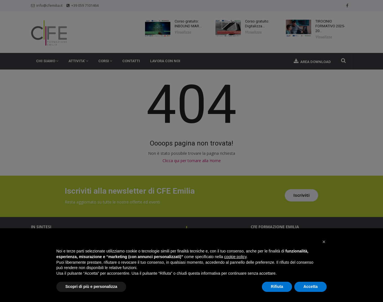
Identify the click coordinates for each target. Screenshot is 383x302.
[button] (323, 241)
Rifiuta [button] (277, 286)
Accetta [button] (310, 286)
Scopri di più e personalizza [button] (91, 286)
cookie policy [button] (235, 256)
